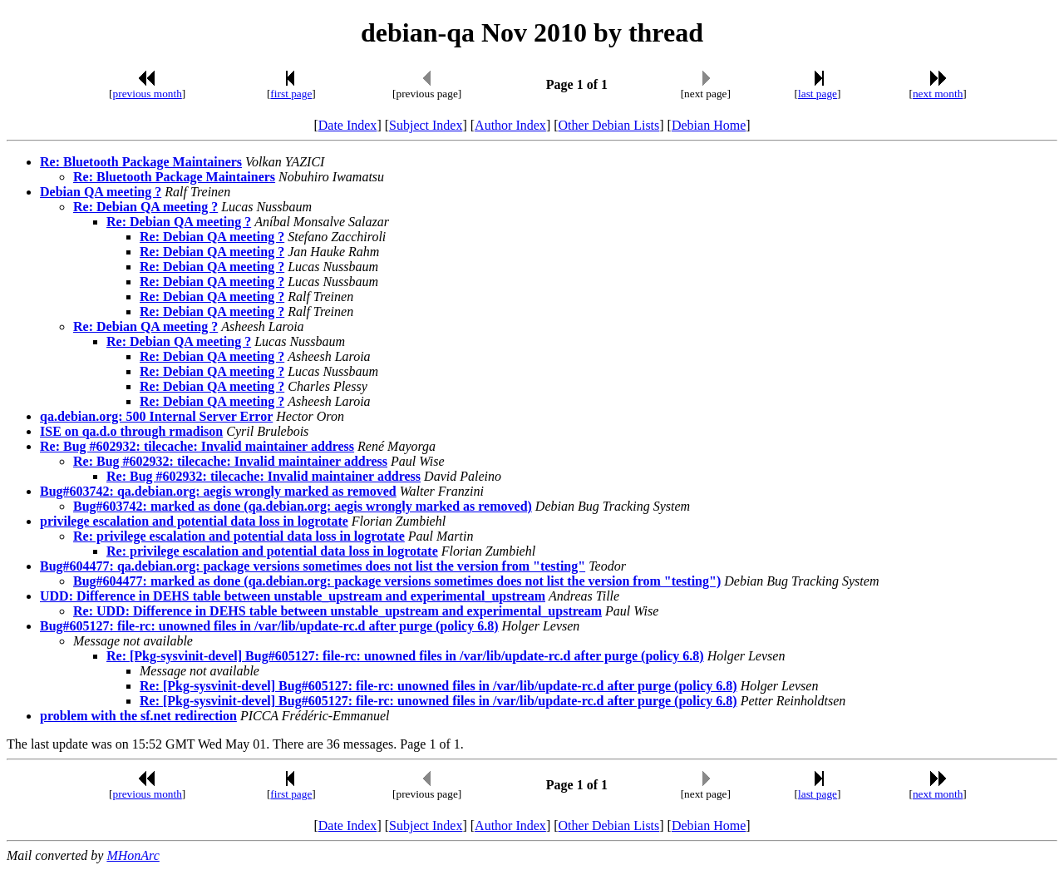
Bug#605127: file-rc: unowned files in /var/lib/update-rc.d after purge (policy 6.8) (269, 626)
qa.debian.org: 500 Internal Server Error (156, 416)
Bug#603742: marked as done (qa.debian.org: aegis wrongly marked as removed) (302, 506)
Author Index (510, 125)
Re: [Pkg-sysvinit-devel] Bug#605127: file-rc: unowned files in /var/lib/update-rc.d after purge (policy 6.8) (405, 656)
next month (938, 93)
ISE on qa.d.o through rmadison (131, 431)
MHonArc (132, 855)
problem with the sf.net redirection (138, 716)
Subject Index (425, 125)
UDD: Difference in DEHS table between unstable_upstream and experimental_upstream (292, 596)
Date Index (347, 125)
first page (291, 93)
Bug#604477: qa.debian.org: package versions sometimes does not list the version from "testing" (312, 566)
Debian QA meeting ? (100, 192)
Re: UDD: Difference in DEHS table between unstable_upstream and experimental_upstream (337, 611)
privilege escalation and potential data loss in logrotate (194, 521)
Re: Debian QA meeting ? (145, 207)
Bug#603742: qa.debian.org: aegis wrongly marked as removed (218, 491)
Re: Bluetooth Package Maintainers (141, 162)
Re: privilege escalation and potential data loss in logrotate (239, 536)
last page (817, 93)
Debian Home (709, 125)
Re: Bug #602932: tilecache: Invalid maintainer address (197, 446)
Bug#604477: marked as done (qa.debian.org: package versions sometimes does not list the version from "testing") (397, 581)
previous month (147, 93)
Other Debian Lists (609, 125)
